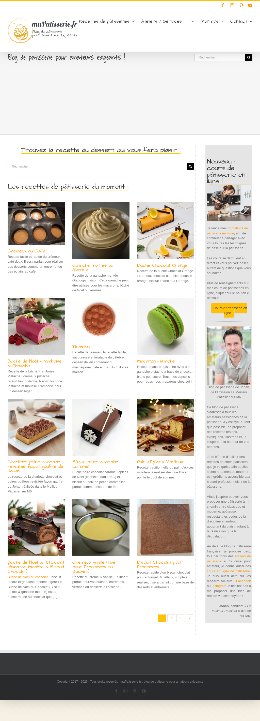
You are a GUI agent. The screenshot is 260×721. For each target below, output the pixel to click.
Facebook (243, 581)
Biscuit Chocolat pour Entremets (160, 564)
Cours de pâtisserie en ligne (230, 310)
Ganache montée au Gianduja (92, 267)
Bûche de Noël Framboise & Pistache (35, 363)
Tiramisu (81, 346)
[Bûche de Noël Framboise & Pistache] (36, 326)
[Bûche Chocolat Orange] (165, 230)
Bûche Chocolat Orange (162, 265)
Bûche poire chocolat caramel (95, 464)
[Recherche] (248, 57)
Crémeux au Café (26, 251)
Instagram (219, 586)
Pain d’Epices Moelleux (160, 462)
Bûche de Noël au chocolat (28, 577)
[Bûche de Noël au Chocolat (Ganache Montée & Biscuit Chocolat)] (36, 527)
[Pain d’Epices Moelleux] (165, 427)
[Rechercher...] (219, 57)
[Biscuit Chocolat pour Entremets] (165, 527)
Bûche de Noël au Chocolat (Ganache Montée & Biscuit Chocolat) (36, 567)
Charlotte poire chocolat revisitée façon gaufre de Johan (35, 466)
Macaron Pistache (156, 361)
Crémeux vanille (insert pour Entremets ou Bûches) (96, 567)
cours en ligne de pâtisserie (228, 571)
